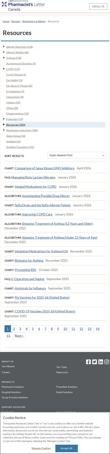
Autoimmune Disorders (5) (21, 63)
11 (73, 329)
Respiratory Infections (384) (22, 130)
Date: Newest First (77, 155)
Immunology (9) (15, 96)
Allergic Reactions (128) (19, 46)
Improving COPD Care (37, 214)
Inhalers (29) (13, 102)
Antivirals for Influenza (30, 288)
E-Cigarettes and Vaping (27, 279)
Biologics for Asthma (29, 260)
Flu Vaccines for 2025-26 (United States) (42, 297)
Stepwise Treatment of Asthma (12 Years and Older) (57, 224)
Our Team (61, 367)
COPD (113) (13, 69)
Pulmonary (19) (14, 119)
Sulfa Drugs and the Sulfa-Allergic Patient (43, 205)
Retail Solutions (64, 392)
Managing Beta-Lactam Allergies (33, 177)
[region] (55, 433)
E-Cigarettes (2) (15, 91)
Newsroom (62, 372)
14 (97, 329)
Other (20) (12, 108)
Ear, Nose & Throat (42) (19, 85)
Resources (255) (15, 124)
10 (65, 329)
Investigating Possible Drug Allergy (46, 196)
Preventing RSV (25, 270)
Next (19, 336)
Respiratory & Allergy (33, 21)
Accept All (66, 448)
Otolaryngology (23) (17, 113)
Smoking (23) (13, 141)
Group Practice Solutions (15, 397)
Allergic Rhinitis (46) (17, 52)
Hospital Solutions (11, 392)
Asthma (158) (13, 57)
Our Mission (8, 366)
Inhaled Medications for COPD (35, 187)
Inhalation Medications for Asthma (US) (41, 251)
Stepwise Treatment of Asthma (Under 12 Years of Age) (59, 237)
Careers (6, 372)
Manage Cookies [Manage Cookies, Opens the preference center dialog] (41, 448)
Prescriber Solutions (66, 386)
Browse (16, 21)
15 (8, 336)
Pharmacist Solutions (13, 386)
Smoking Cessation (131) (20, 147)
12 (81, 329)
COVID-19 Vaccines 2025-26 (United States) (45, 311)
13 (89, 329)
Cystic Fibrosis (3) (16, 74)
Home (6, 21)
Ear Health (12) (14, 80)
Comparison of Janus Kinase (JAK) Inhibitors (44, 168)
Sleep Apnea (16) (15, 135)
